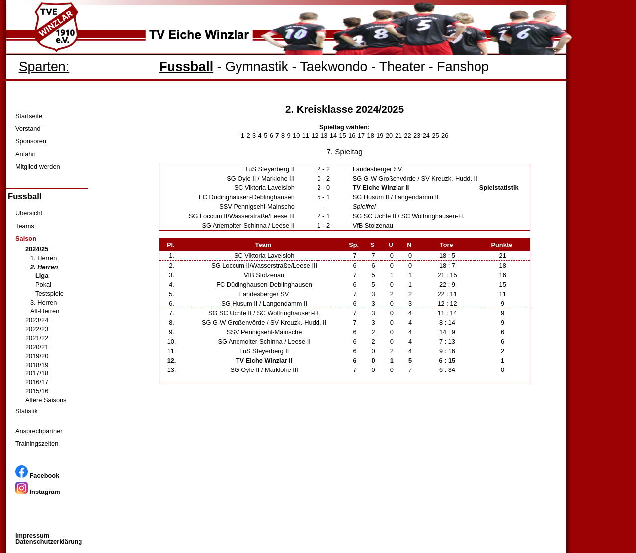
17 (361, 135)
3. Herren (43, 302)
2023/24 (36, 320)
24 (426, 135)
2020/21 (36, 347)
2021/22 (36, 338)
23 (416, 135)
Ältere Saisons (46, 400)
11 (305, 135)
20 (389, 135)
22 (407, 135)
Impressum (32, 535)
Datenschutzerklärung (48, 541)
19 (379, 135)
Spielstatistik (499, 187)
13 (323, 135)
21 (398, 135)
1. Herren (43, 258)
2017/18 (36, 373)
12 (314, 135)
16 (351, 135)
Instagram (37, 491)
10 (296, 135)
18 (370, 135)
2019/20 (36, 356)
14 (333, 135)
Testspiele (49, 293)
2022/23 (36, 329)
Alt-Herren (44, 311)
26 (444, 135)
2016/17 (36, 382)
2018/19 (36, 365)
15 (342, 135)
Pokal (43, 284)
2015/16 (36, 391)
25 (435, 135)
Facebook (37, 475)
